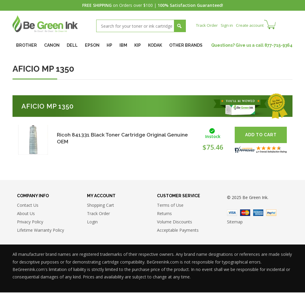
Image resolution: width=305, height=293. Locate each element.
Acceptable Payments (178, 231)
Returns (164, 214)
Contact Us (27, 206)
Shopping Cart (100, 206)
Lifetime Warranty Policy (40, 231)
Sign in (228, 25)
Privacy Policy (30, 222)
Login (92, 222)
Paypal (271, 213)
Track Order (207, 25)
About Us (26, 214)
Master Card (245, 213)
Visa (232, 213)
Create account (252, 25)
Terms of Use (170, 206)
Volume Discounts (174, 222)
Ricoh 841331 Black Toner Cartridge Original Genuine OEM (113, 138)
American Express (258, 213)
